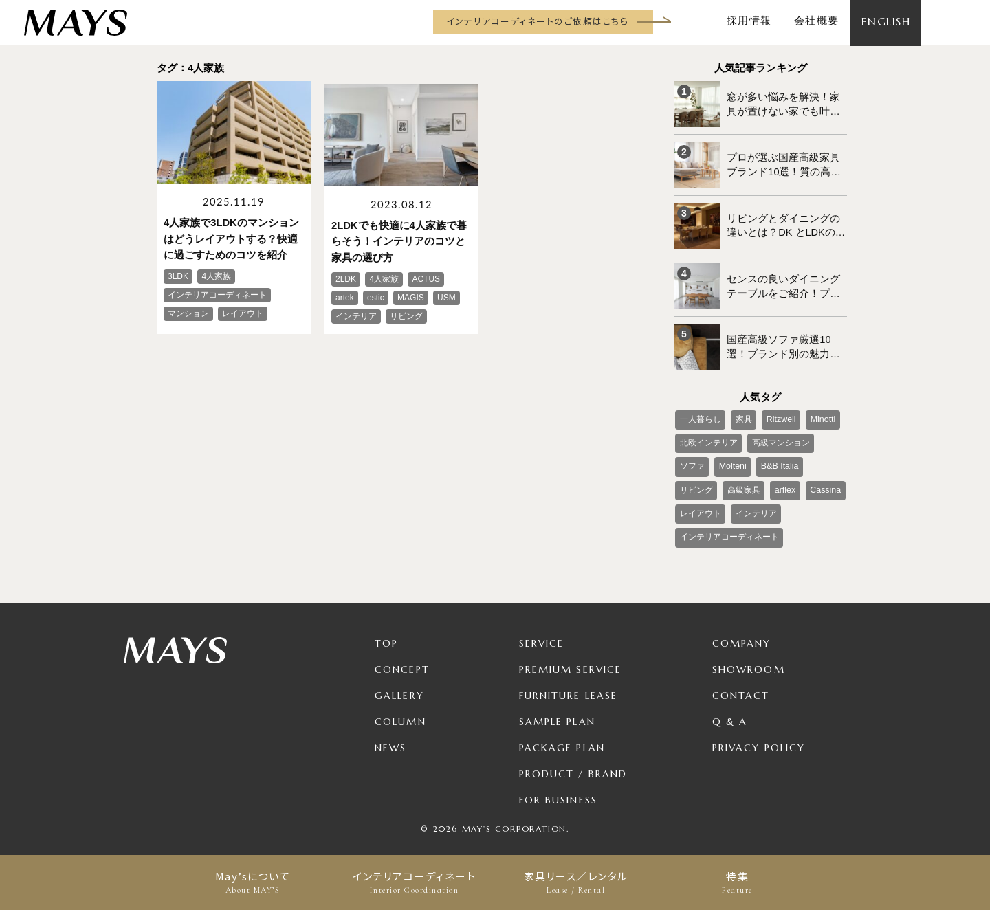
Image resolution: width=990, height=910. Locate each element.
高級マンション (779, 434)
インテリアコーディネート (414, 882)
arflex (736, 479)
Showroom (748, 656)
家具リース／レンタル (576, 882)
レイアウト (699, 502)
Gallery (399, 682)
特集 (737, 882)
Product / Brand (573, 760)
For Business (558, 786)
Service (541, 629)
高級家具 (695, 479)
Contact (741, 682)
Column (400, 708)
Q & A (730, 708)
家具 (742, 411)
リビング (824, 456)
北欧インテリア (708, 434)
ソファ (691, 456)
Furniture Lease (568, 682)
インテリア (755, 502)
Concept (402, 656)
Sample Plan (557, 708)
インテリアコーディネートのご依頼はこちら (537, 20)
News (390, 734)
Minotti (818, 411)
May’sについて (252, 882)
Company (741, 629)
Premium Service (570, 656)
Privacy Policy (758, 734)
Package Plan (562, 734)
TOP (386, 629)
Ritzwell (778, 411)
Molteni (731, 456)
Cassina (774, 479)
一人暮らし (699, 411)
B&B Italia (776, 456)
